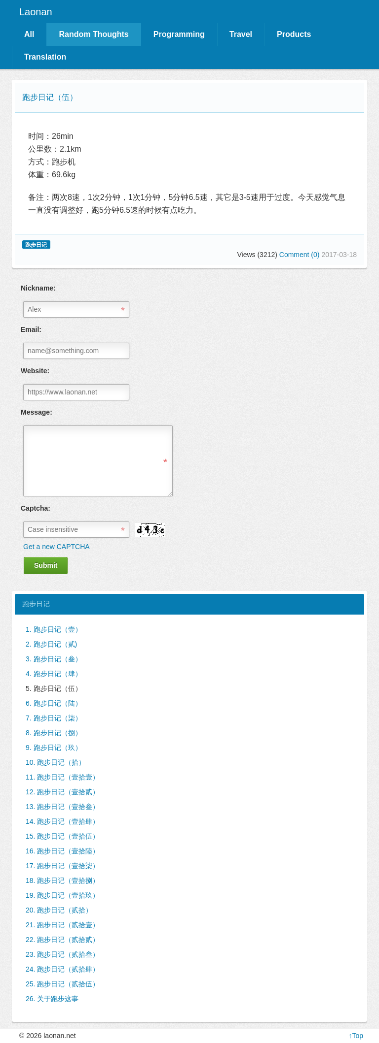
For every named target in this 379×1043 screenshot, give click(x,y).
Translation (45, 57)
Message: (36, 412)
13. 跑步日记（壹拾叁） (62, 807)
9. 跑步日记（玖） (54, 747)
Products (294, 34)
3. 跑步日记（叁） (54, 659)
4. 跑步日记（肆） (54, 674)
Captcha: (35, 508)
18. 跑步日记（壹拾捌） (62, 880)
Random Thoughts (93, 34)
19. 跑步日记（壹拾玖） (62, 895)
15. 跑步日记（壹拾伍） (62, 836)
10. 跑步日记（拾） (55, 762)
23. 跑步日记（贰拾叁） (62, 954)
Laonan (35, 11)
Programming (179, 34)
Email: (31, 329)
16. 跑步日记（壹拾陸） (62, 851)
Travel (240, 34)
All (29, 34)
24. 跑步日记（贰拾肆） (62, 969)
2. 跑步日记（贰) (51, 644)
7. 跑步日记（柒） (54, 718)
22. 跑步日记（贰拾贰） (62, 940)
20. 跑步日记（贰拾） (59, 910)
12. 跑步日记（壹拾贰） (62, 792)
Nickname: (38, 288)
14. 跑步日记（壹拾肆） (62, 821)
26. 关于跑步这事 (52, 999)
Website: (35, 371)
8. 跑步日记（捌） (54, 733)
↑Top (355, 1036)
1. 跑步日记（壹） (54, 629)
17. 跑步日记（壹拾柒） (62, 866)
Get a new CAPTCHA (56, 547)
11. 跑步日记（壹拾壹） (62, 777)
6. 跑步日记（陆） (54, 703)
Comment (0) (300, 255)
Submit (45, 565)
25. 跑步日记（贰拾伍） (62, 984)
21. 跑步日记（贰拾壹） (62, 925)
